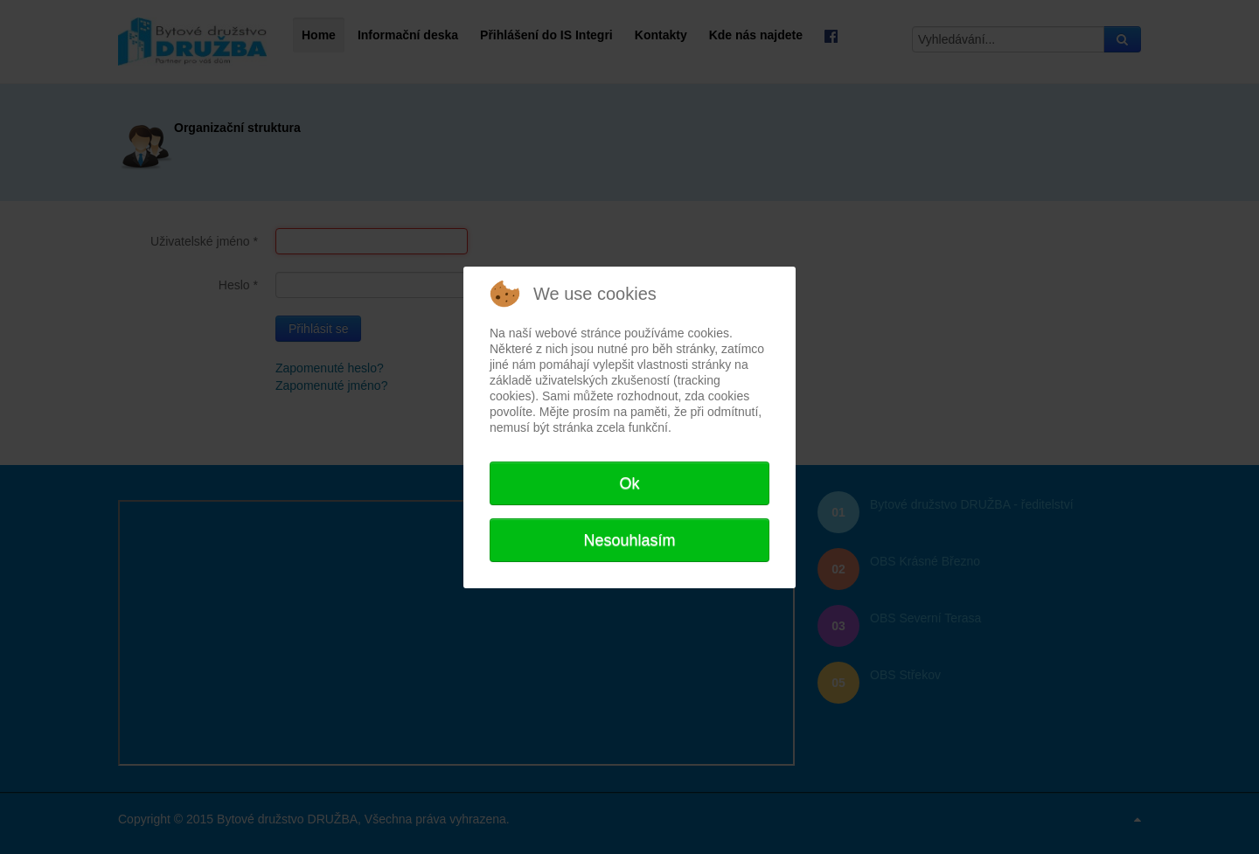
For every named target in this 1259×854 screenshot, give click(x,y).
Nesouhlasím (629, 540)
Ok (629, 483)
